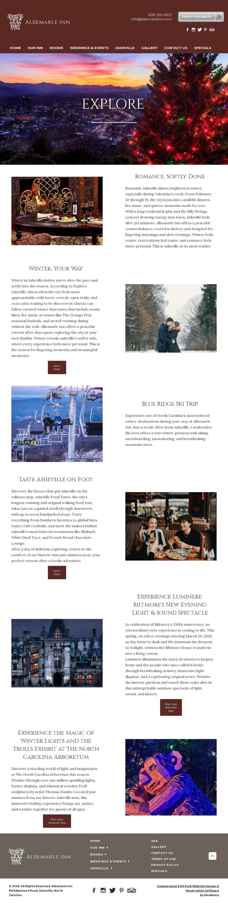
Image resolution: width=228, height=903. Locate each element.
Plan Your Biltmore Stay (171, 707)
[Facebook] (188, 31)
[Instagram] (194, 31)
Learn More (57, 367)
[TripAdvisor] (212, 31)
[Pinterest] (206, 31)
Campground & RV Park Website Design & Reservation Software (188, 888)
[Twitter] (199, 31)
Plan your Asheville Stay (57, 821)
